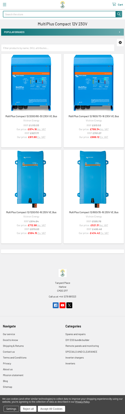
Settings (11, 409)
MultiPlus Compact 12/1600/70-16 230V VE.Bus (94, 116)
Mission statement (13, 375)
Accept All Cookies (51, 409)
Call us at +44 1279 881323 (62, 296)
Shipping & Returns (13, 345)
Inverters (70, 363)
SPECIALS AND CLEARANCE (81, 351)
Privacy (7, 363)
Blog (5, 380)
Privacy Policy (82, 401)
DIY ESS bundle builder (77, 339)
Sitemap (7, 386)
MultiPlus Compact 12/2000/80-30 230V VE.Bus (31, 116)
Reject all (28, 409)
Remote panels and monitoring (82, 345)
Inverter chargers (74, 357)
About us (8, 369)
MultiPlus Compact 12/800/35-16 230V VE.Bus (93, 212)
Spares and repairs (75, 334)
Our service (9, 334)
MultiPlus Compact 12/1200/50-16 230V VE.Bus (31, 212)
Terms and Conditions (15, 357)
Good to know (10, 339)
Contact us (9, 351)
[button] (120, 43)
